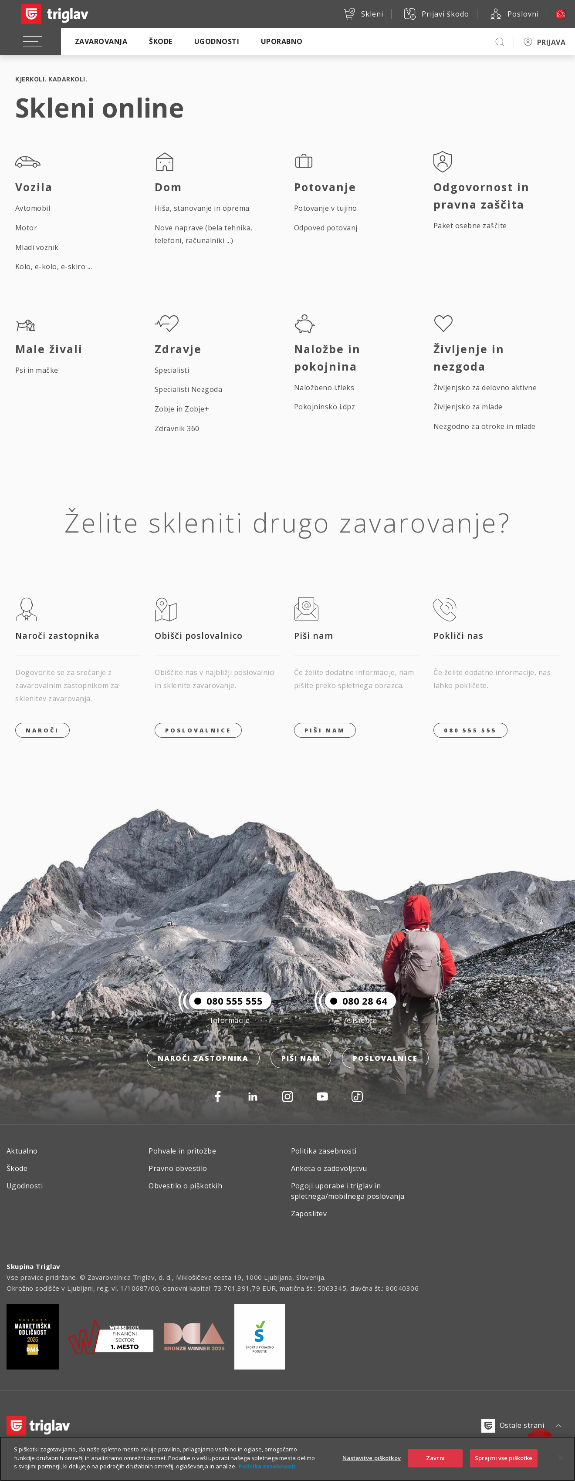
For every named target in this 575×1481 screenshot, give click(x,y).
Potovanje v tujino (325, 208)
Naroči (42, 730)
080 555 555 (470, 730)
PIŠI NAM (324, 730)
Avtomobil (32, 208)
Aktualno (22, 1151)
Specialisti (172, 370)
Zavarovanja (101, 41)
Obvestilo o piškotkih (185, 1186)
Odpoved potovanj (326, 228)
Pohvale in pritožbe (182, 1151)
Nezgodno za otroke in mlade (484, 426)
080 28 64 (356, 1000)
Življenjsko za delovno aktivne (485, 387)
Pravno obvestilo (178, 1168)
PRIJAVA (551, 42)
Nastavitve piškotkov (371, 1462)
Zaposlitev (309, 1213)
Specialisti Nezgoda (188, 389)
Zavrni (435, 1462)
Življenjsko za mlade (468, 407)
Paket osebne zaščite (470, 225)
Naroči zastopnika (203, 1058)
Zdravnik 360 (177, 428)
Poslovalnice (198, 730)
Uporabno (282, 41)
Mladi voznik (37, 247)
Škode (160, 41)
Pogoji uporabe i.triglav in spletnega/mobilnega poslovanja (348, 1191)
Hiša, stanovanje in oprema (202, 208)
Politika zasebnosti (324, 1151)
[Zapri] (561, 1461)
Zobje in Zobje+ (182, 409)
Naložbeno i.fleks (324, 387)
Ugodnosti (216, 41)
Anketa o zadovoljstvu (329, 1168)
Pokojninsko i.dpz (324, 407)
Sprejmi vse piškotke (504, 1462)
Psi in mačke (36, 370)
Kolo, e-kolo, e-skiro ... (53, 266)
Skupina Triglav (34, 1266)
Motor (26, 228)
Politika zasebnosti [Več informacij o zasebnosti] (267, 1470)
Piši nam (300, 1058)
